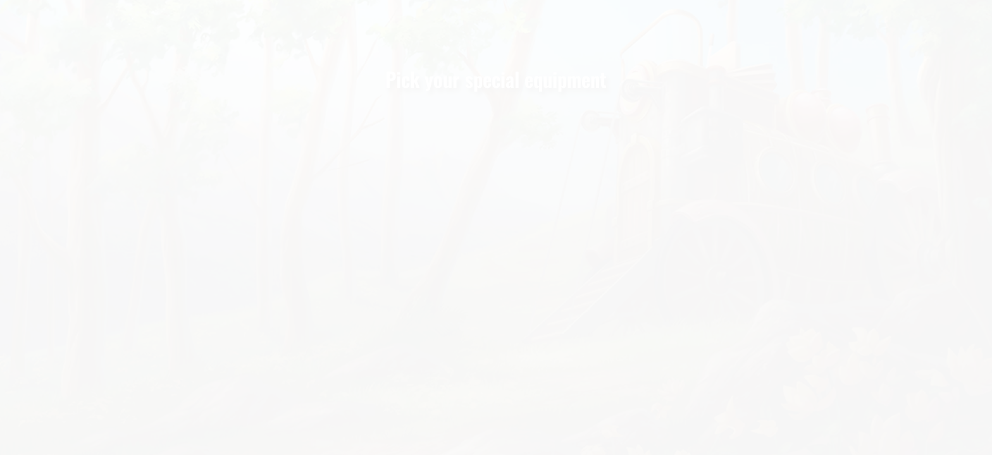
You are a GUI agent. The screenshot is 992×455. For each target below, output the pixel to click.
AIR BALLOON (311, 317)
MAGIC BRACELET (672, 317)
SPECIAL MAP (492, 317)
